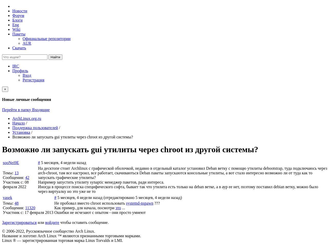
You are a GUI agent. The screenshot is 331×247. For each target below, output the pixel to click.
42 (27, 177)
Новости (19, 11)
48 (17, 203)
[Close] (5, 89)
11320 (30, 208)
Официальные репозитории (47, 38)
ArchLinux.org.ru (26, 118)
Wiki (16, 29)
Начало (18, 123)
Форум (18, 15)
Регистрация (33, 80)
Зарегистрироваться (19, 222)
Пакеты (18, 34)
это (118, 208)
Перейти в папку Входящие (26, 110)
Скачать (19, 48)
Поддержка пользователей (35, 128)
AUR (27, 43)
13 (17, 173)
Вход (27, 75)
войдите (52, 222)
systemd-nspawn (139, 203)
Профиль (20, 71)
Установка (21, 132)
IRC (15, 66)
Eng (15, 25)
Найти (55, 57)
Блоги (17, 20)
